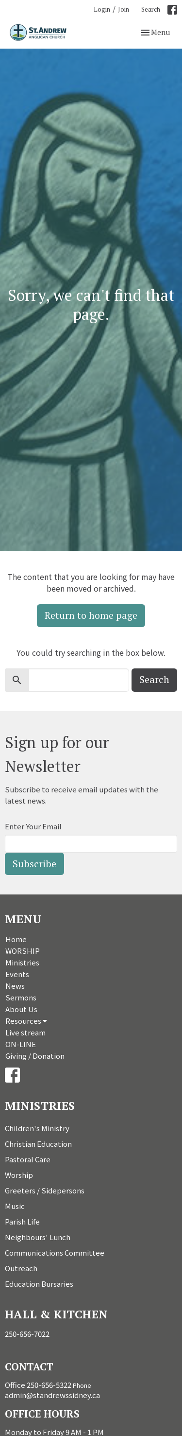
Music (15, 1206)
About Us (21, 1009)
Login (102, 9)
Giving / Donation (35, 1056)
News (15, 986)
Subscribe (34, 863)
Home (16, 939)
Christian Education (38, 1143)
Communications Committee (54, 1252)
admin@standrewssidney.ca (52, 1395)
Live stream (25, 1032)
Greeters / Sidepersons (44, 1190)
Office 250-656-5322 (38, 1385)
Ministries (22, 962)
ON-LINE (20, 1044)
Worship (19, 1175)
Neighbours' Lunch (37, 1237)
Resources (26, 1021)
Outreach (21, 1268)
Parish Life (22, 1221)
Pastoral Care (27, 1159)
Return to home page (91, 615)
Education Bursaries (39, 1283)
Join (123, 9)
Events (17, 974)
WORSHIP (22, 951)
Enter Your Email (33, 826)
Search (150, 9)
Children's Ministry (37, 1128)
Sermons (20, 997)
